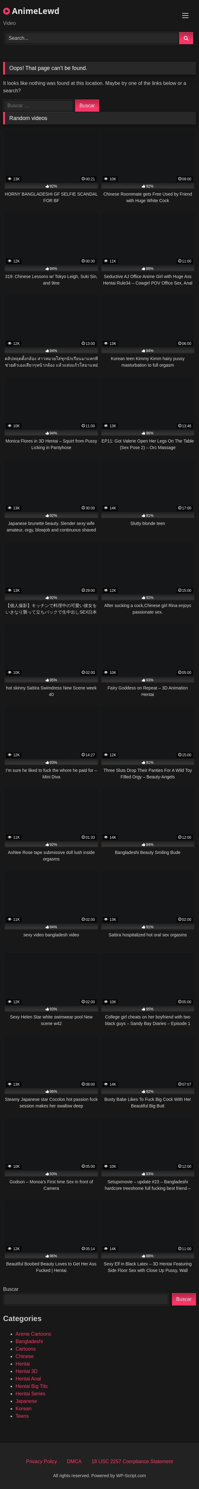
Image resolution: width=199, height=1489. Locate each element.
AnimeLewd (31, 10)
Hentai (23, 1363)
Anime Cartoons (33, 1334)
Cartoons (26, 1349)
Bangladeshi (29, 1341)
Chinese (25, 1356)
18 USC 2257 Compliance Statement (132, 1461)
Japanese (26, 1401)
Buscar (11, 1289)
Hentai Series (30, 1393)
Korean (24, 1408)
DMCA (74, 1461)
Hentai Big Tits (31, 1386)
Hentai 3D (27, 1371)
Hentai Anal (28, 1378)
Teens (22, 1416)
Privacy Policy (41, 1461)
